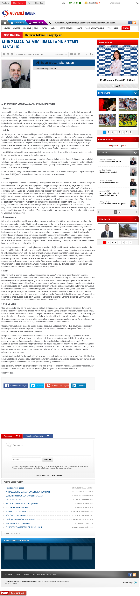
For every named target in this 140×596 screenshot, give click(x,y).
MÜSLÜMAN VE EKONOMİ (18, 523)
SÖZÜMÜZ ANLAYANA (16, 515)
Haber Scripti (128, 583)
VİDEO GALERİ (104, 219)
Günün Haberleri (18, 3)
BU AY (124, 146)
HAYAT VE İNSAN (14, 500)
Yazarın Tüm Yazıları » (12, 534)
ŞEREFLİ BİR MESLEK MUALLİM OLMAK (24, 496)
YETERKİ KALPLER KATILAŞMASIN (22, 504)
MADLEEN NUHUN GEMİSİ (18, 507)
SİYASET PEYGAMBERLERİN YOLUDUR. (24, 527)
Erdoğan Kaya (114, 203)
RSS (54, 574)
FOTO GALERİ (104, 93)
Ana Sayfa (5, 3)
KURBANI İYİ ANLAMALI (17, 511)
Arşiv (29, 3)
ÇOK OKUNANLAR (105, 139)
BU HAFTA (117, 146)
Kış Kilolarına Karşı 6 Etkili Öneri (117, 80)
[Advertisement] (87, 15)
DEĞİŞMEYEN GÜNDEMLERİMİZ (21, 519)
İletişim (26, 574)
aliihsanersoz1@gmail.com (46, 69)
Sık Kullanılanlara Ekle (41, 574)
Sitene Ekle (39, 3)
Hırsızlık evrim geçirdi (15, 488)
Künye (18, 574)
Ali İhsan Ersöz (114, 171)
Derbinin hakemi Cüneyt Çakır (43, 35)
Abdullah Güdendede (114, 160)
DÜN (110, 146)
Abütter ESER (114, 193)
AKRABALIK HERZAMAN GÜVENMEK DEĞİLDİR (28, 492)
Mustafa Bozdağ (114, 182)
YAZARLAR (102, 153)
